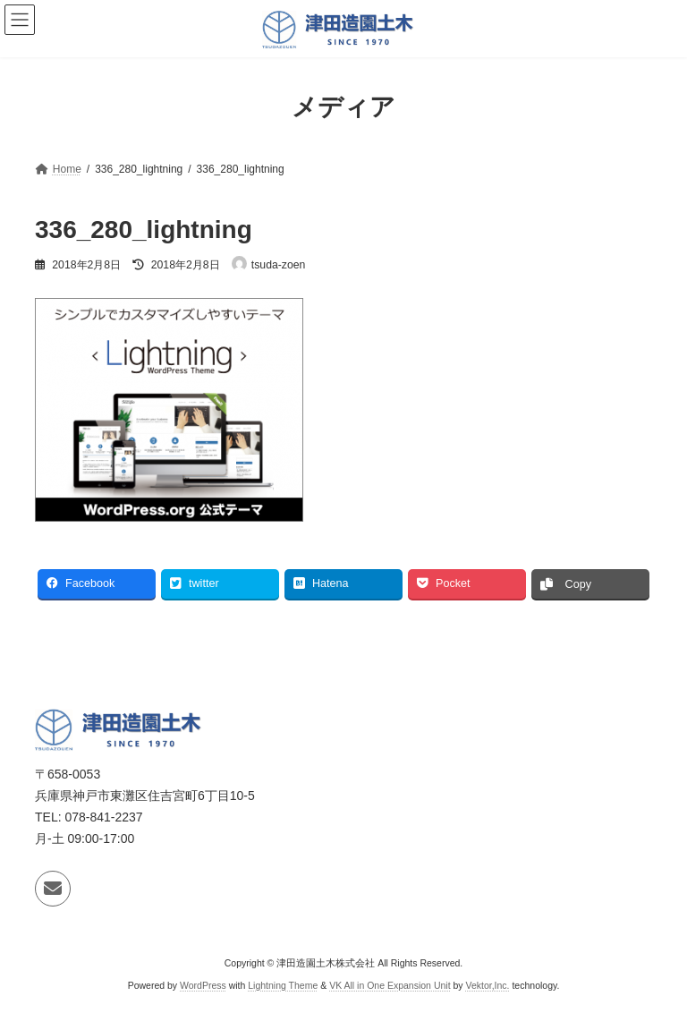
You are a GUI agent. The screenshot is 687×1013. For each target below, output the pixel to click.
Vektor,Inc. (488, 985)
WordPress (203, 985)
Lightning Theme (283, 985)
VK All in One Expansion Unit (389, 985)
